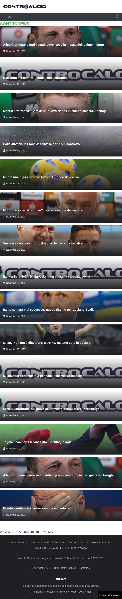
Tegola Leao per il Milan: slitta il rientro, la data (37, 442)
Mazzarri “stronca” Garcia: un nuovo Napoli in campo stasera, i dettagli (55, 111)
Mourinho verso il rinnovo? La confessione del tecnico (43, 210)
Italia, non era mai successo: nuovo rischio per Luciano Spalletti (50, 309)
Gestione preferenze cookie (109, 595)
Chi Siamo (37, 591)
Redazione (51, 591)
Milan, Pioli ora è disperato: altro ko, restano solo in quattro (46, 342)
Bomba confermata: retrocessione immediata (36, 508)
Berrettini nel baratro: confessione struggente (36, 77)
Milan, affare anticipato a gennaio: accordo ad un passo (44, 376)
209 (45, 532)
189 (37, 532)
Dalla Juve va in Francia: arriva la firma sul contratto (41, 144)
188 (33, 532)
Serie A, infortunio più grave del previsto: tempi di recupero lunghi (51, 409)
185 (18, 532)
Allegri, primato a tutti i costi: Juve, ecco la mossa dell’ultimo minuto (53, 44)
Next (51, 532)
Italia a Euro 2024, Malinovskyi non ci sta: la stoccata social (46, 276)
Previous (5, 532)
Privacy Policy (68, 591)
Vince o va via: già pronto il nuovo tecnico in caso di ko (43, 243)
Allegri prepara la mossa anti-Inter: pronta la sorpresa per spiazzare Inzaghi (58, 475)
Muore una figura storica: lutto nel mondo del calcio (41, 177)
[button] (117, 17)
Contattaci (84, 568)
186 (23, 532)
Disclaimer (85, 591)
